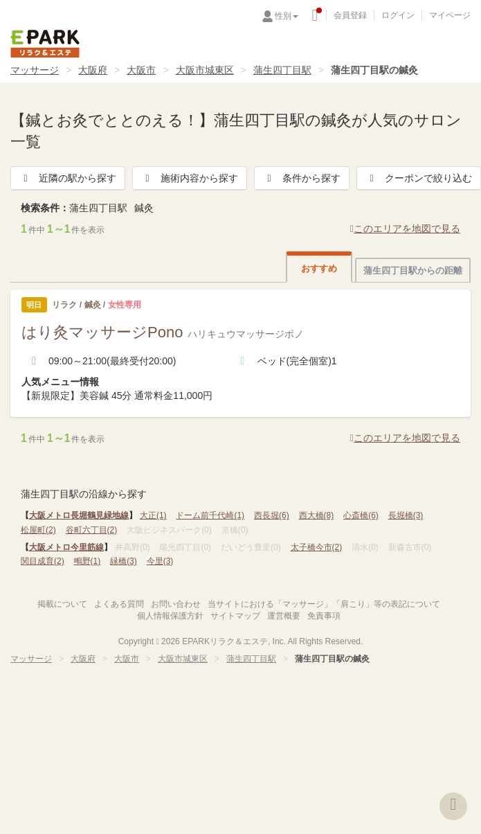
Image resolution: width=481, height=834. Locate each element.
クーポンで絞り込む (418, 178)
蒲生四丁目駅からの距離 (412, 270)
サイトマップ (235, 616)
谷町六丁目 (92, 530)
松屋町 (38, 530)
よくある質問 (119, 604)
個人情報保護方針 (170, 616)
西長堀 (271, 515)
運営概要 (283, 616)
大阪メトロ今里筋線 (66, 547)
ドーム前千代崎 (210, 515)
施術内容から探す (189, 178)
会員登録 (350, 15)
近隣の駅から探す (67, 178)
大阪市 (141, 70)
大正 (153, 515)
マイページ (450, 15)
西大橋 (316, 515)
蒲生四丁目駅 (282, 70)
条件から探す (302, 178)
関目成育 (42, 561)
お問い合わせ (176, 604)
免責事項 (324, 616)
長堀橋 (406, 515)
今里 (160, 561)
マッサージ (34, 70)
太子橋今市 (317, 547)
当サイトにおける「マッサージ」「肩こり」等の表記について (324, 604)
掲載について (62, 604)
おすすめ (319, 268)
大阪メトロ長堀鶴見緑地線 (79, 515)
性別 (286, 16)
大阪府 (92, 70)
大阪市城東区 (205, 70)
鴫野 (87, 561)
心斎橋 (361, 515)
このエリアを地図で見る (405, 228)
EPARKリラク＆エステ (45, 43)
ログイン (398, 15)
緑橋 (123, 561)
